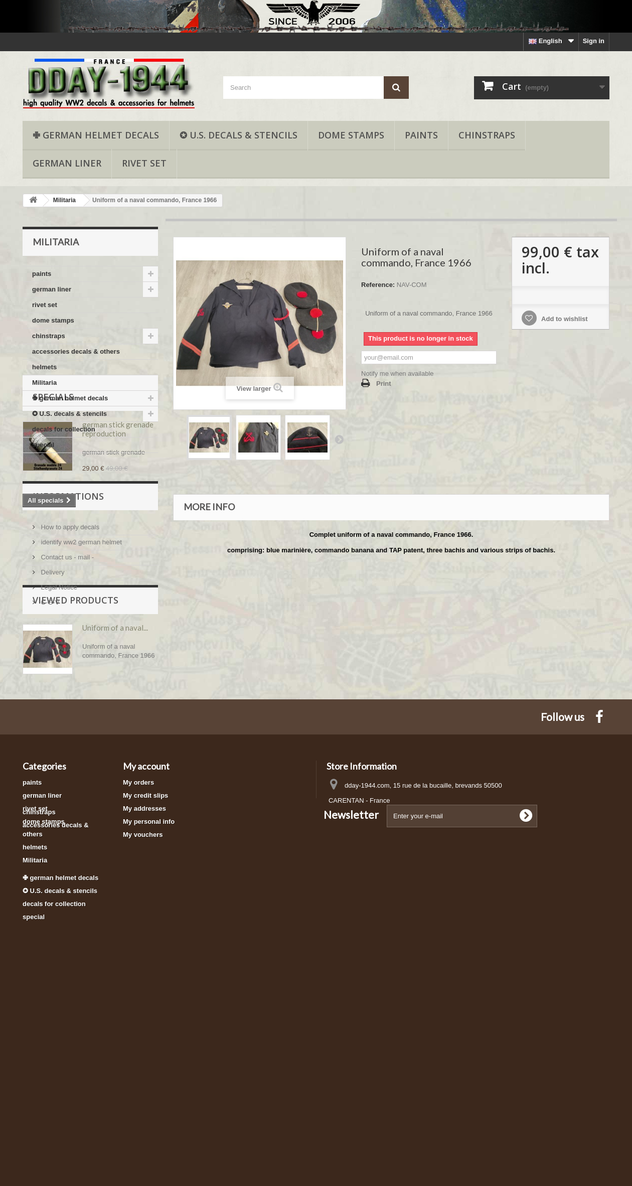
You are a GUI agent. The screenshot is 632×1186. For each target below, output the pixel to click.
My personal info (149, 1000)
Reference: (378, 284)
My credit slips (145, 974)
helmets (44, 367)
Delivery (52, 695)
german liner (67, 163)
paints (421, 135)
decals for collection (63, 429)
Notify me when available (397, 373)
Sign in (593, 41)
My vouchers (143, 1013)
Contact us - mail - (66, 680)
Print (383, 383)
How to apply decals (69, 650)
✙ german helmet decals (96, 135)
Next (339, 439)
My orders (138, 961)
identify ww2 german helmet (80, 665)
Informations (68, 624)
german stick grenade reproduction (117, 515)
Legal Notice (58, 710)
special (43, 445)
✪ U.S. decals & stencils (238, 135)
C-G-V (49, 725)
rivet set (144, 163)
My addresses (144, 987)
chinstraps (486, 135)
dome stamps (351, 135)
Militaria (44, 382)
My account (146, 944)
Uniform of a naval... (115, 791)
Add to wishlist (564, 319)
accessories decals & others (76, 351)
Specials (53, 483)
